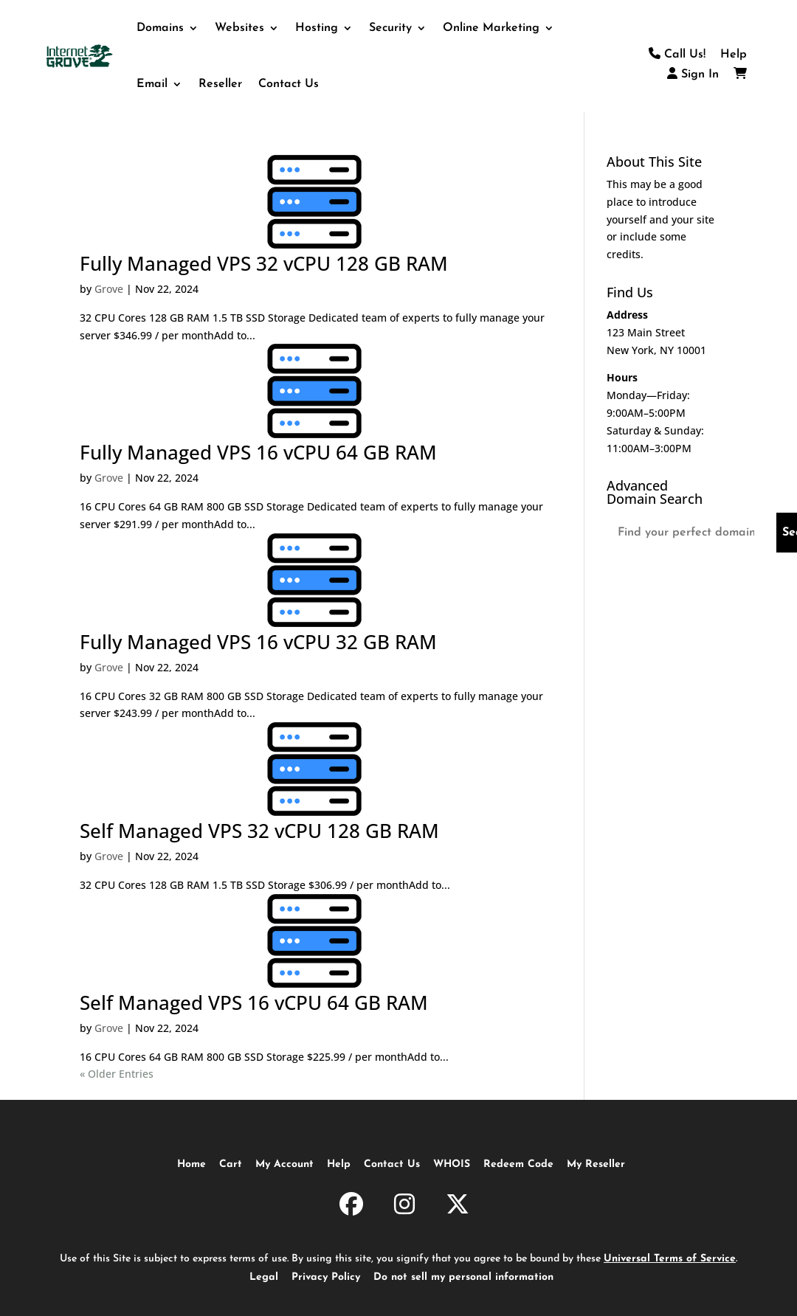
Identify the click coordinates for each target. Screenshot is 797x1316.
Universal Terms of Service (670, 1258)
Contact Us (288, 84)
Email (152, 84)
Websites (239, 28)
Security (390, 28)
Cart (230, 1164)
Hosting (316, 28)
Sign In (693, 74)
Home (191, 1164)
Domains (160, 28)
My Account (284, 1164)
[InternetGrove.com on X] (457, 1207)
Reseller (220, 84)
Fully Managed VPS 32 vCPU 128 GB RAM (264, 263)
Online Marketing (491, 28)
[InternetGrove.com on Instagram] (404, 1207)
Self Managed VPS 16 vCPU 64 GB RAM (254, 1002)
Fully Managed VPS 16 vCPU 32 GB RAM (258, 641)
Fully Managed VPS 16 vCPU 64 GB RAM (258, 452)
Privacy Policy (325, 1277)
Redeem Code (518, 1164)
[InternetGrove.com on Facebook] (351, 1207)
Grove (108, 289)
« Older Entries (116, 1074)
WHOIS (451, 1164)
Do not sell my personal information (463, 1277)
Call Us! (677, 54)
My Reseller (596, 1164)
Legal (263, 1277)
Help (733, 54)
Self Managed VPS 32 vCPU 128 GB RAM (259, 830)
